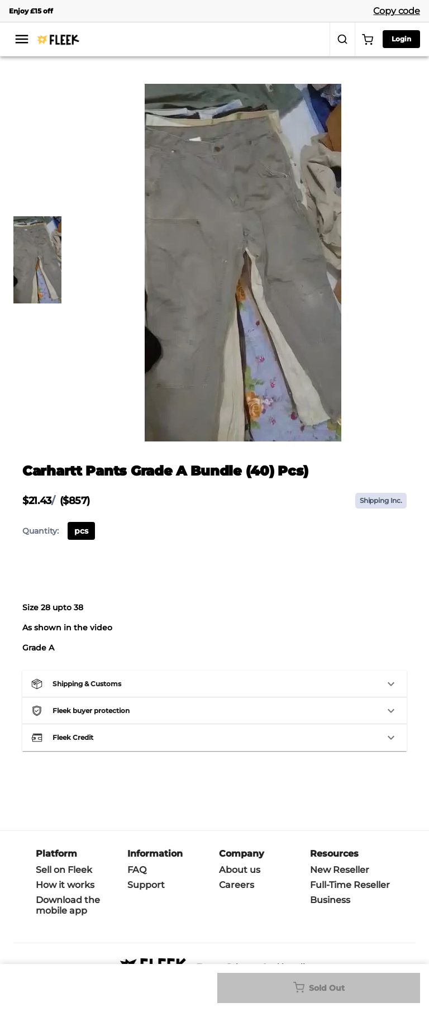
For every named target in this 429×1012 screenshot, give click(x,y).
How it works (65, 885)
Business (330, 900)
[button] (214, 684)
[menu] (21, 39)
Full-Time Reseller (350, 885)
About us (239, 869)
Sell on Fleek (64, 869)
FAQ (136, 869)
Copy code (396, 11)
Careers (236, 885)
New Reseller (339, 869)
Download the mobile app (68, 905)
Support (146, 885)
